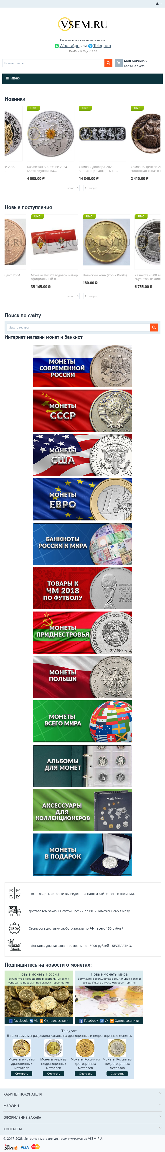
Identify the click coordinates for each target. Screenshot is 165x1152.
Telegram (99, 45)
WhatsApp (67, 45)
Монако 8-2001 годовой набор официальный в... (82, 277)
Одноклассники (54, 1020)
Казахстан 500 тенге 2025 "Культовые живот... (27, 169)
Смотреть (21, 1074)
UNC (13, 108)
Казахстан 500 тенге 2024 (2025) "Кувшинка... (79, 169)
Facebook (18, 1020)
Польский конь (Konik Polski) (133, 275)
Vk (34, 1020)
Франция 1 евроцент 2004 (27, 275)
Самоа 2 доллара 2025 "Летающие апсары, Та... (130, 169)
